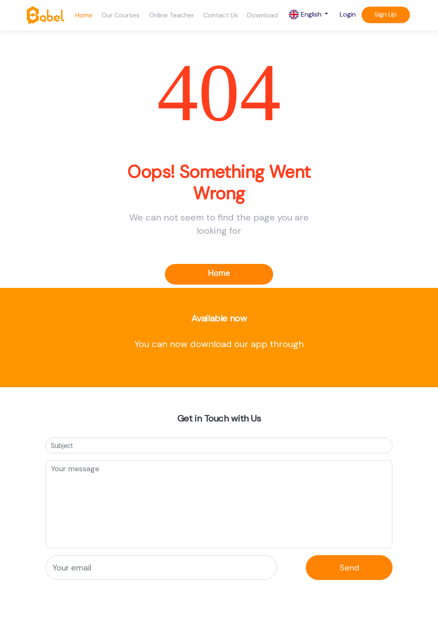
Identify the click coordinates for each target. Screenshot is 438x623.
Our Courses (121, 15)
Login (348, 14)
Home (84, 15)
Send (349, 567)
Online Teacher (171, 15)
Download (262, 15)
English (306, 15)
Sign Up (385, 14)
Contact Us (220, 15)
